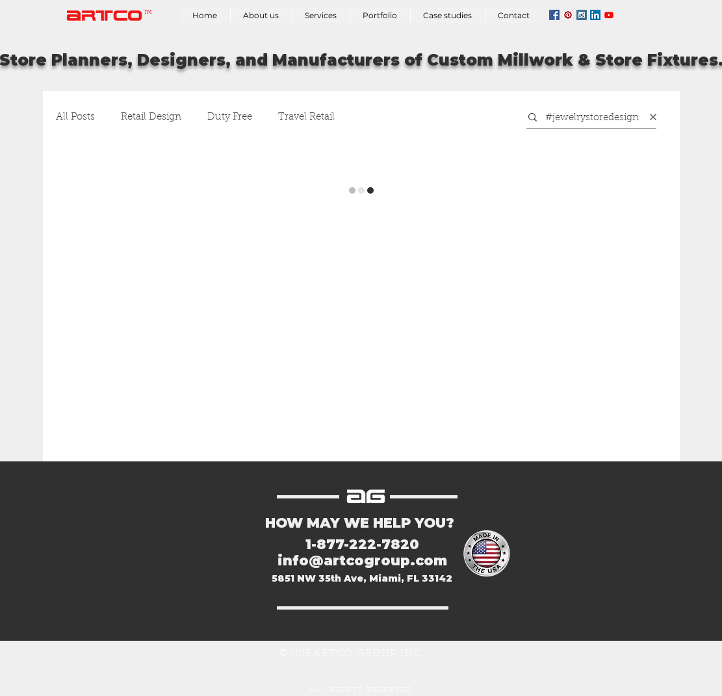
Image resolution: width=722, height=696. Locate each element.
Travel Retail (306, 117)
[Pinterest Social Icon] (568, 15)
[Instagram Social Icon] (581, 15)
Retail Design (151, 117)
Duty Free (229, 117)
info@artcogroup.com (362, 560)
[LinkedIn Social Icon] (595, 15)
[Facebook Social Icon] (554, 15)
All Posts (75, 117)
